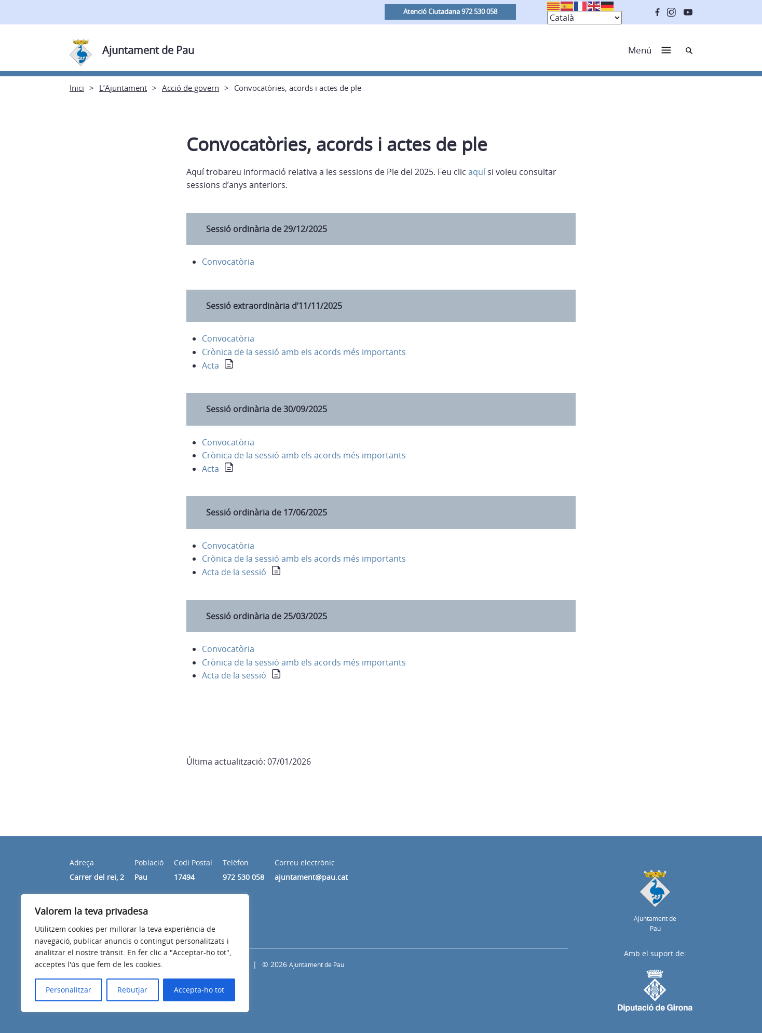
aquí (477, 172)
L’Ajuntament (123, 88)
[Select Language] (584, 17)
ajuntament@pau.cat (311, 877)
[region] (135, 953)
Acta (210, 365)
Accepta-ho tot (199, 990)
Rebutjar (132, 990)
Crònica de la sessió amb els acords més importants (304, 352)
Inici (77, 88)
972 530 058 (243, 877)
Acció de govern (190, 88)
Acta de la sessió (234, 572)
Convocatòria (228, 261)
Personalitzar (68, 990)
